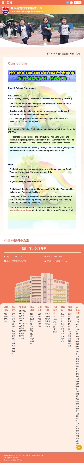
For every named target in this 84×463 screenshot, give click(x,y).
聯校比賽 (69, 345)
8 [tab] (52, 43)
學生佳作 (31, 327)
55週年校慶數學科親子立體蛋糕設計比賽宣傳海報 (77, 391)
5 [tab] (42, 43)
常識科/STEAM (23, 322)
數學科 (21, 318)
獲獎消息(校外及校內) (32, 319)
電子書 (62, 320)
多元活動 (39, 320)
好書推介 (62, 335)
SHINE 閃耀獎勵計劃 (47, 316)
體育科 (21, 336)
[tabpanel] (42, 30)
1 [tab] (29, 43)
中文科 (21, 313)
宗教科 (21, 338)
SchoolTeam (17, 460)
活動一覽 (77, 318)
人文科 (21, 326)
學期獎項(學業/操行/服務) (32, 337)
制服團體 (39, 325)
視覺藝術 (22, 331)
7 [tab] (48, 43)
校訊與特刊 (13, 326)
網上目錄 (62, 315)
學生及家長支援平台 (47, 323)
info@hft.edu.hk (60, 261)
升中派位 (55, 330)
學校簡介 (13, 315)
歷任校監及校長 (13, 349)
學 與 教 (56, 54)
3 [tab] (35, 43)
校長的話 (13, 320)
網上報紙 (62, 325)
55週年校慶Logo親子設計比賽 (77, 329)
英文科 (65, 54)
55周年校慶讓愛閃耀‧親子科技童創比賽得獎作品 (77, 436)
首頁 (49, 54)
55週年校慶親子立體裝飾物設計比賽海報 (77, 366)
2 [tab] (32, 43)
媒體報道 (6, 320)
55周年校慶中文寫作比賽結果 (77, 413)
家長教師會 (69, 316)
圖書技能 (62, 330)
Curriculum (75, 54)
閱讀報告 (62, 340)
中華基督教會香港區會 (69, 336)
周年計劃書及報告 (13, 335)
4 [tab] (39, 43)
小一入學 (55, 318)
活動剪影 (39, 315)
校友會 (69, 322)
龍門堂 (69, 327)
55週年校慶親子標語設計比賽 (77, 346)
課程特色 (22, 311)
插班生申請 (55, 324)
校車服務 (13, 342)
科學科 (21, 328)
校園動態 (6, 315)
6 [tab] (45, 43)
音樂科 (21, 333)
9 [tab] (55, 43)
